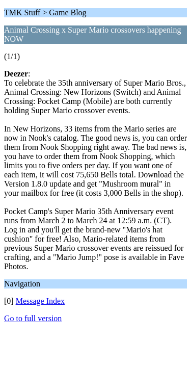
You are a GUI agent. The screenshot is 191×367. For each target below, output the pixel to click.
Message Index (40, 301)
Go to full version (33, 318)
